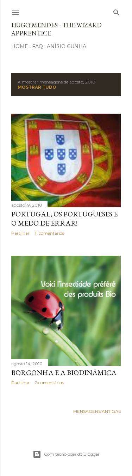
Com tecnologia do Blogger (66, 454)
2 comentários (49, 382)
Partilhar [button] (20, 233)
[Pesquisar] (116, 11)
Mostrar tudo (37, 87)
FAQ (37, 46)
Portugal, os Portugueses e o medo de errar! (64, 218)
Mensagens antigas (97, 411)
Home (19, 46)
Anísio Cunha (66, 46)
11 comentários (49, 233)
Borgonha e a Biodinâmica (64, 372)
